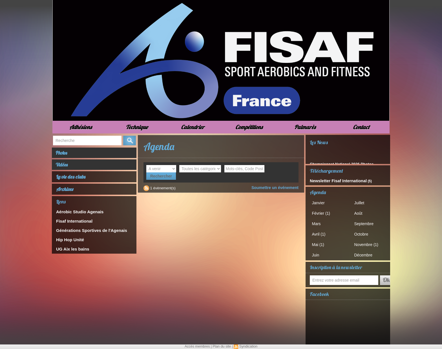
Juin (317, 252)
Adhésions (80, 127)
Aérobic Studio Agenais (76, 215)
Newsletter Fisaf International (333, 181)
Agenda (318, 191)
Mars (318, 222)
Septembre (365, 222)
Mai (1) (319, 242)
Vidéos (64, 167)
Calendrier (192, 127)
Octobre (362, 232)
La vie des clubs (71, 180)
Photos (64, 153)
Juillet (361, 202)
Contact (361, 127)
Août (360, 212)
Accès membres (198, 346)
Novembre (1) (367, 242)
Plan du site (222, 346)
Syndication (247, 346)
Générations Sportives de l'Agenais (87, 232)
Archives (64, 192)
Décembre (364, 252)
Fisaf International (72, 223)
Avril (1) (320, 232)
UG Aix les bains (70, 250)
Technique (137, 127)
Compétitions (248, 127)
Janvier (320, 202)
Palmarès (304, 127)
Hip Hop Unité (68, 241)
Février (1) (322, 212)
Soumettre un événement (277, 180)
